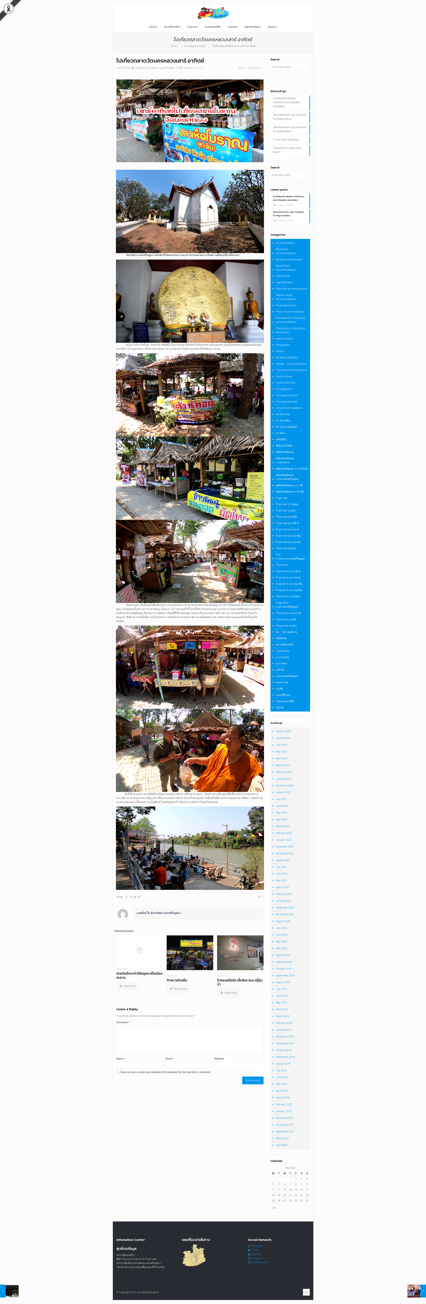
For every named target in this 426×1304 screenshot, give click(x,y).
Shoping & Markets (286, 359)
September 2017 (285, 1133)
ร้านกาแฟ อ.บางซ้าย (287, 525)
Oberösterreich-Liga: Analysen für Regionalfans (290, 116)
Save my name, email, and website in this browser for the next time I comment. (165, 1072)
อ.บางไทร (281, 665)
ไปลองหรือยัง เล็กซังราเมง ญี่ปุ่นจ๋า (239, 982)
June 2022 (282, 807)
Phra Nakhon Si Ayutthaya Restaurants (290, 332)
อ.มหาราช (282, 684)
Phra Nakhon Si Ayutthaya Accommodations (290, 321)
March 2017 (282, 1140)
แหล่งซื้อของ (283, 696)
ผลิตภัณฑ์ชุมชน (285, 454)
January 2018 (283, 1113)
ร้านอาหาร (282, 566)
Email (169, 1058)
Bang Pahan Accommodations (286, 269)
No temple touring (286, 307)
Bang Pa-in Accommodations (286, 253)
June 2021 (282, 875)
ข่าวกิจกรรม (283, 416)
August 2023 (283, 740)
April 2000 (281, 1147)
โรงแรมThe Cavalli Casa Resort (287, 150)
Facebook (255, 1246)
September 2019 (285, 977)
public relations (284, 340)
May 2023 (281, 753)
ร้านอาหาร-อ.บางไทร (288, 598)
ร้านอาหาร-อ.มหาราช (288, 615)
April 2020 (281, 950)
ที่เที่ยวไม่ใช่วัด (284, 447)
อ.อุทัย (279, 690)
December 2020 (285, 909)
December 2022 (285, 787)
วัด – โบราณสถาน (286, 633)
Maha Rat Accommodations (291, 290)
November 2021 (285, 855)
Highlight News (284, 284)
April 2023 (281, 760)
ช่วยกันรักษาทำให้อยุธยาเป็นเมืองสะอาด (139, 975)
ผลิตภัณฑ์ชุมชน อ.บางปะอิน (292, 470)
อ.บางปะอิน (282, 659)
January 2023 (283, 780)
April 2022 (281, 821)
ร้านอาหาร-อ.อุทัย (286, 621)
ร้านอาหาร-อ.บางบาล (288, 579)
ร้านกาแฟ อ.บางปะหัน (288, 537)
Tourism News (284, 378)
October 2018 (283, 1052)
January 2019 (283, 1031)
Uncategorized (284, 391)
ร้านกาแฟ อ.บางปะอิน (288, 543)
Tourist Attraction (285, 384)
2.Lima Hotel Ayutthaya (286, 139)
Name (120, 1058)
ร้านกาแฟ (281, 499)
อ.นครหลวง (282, 652)
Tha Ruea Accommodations (291, 372)
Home (174, 45)
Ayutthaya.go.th (258, 1262)
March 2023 (282, 767)
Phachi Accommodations (290, 313)
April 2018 (281, 1092)
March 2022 (282, 828)
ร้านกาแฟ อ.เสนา (286, 512)
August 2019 (283, 984)
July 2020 (281, 930)
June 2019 (282, 997)
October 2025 (283, 733)
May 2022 (281, 814)
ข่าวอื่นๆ (280, 435)
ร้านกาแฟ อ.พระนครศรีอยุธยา (291, 558)
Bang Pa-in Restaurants (289, 261)
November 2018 (285, 1045)
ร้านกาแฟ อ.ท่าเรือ (286, 518)
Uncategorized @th (195, 45)
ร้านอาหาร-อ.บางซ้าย (288, 573)
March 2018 (282, 1099)
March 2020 (282, 957)
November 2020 (285, 916)
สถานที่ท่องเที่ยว (285, 646)
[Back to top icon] (306, 1292)
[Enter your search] (290, 67)
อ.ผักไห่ (280, 671)
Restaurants (283, 346)
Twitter (253, 1250)
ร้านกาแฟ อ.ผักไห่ (286, 550)
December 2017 (285, 1119)
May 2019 (281, 1004)
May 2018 (281, 1086)
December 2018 (285, 1038)
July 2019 (281, 991)
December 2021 (285, 848)
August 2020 (283, 923)
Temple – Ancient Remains (291, 365)
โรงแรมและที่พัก (285, 703)
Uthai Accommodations (289, 409)
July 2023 (281, 746)
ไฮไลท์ (279, 709)
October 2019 (283, 970)
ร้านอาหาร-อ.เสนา (286, 627)
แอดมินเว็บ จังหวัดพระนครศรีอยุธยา (155, 67)
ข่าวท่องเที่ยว (283, 422)
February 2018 (284, 1106)
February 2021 (284, 896)
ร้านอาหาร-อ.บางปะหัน (289, 585)
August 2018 (283, 1065)
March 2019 (282, 1018)
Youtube (254, 1254)
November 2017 (285, 1126)
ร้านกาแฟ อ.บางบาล (287, 531)
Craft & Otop (283, 278)
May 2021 (281, 882)
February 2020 (284, 963)
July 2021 (281, 868)
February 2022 (284, 835)
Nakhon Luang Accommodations (286, 299)
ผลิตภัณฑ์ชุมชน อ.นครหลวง (285, 462)
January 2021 (283, 902)
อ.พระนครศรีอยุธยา (287, 678)
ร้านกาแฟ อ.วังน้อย (287, 506)
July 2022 (281, 801)
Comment (122, 1022)
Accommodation (285, 244)
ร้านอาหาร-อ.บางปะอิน (289, 592)
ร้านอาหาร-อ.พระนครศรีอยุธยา (287, 606)
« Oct (273, 1209)
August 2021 (283, 862)
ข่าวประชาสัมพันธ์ (286, 428)
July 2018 (281, 1072)
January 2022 (283, 841)
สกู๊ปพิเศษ (281, 640)
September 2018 (285, 1058)
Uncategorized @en (287, 397)
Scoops (280, 353)
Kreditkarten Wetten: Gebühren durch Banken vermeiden (286, 102)
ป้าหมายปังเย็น (177, 980)
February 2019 (284, 1024)
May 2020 (281, 943)
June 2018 (282, 1079)
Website (219, 1058)
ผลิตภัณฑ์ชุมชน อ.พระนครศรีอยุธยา (287, 478)
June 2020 (282, 936)
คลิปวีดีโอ (281, 441)
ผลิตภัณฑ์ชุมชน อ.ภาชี (289, 487)
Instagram (255, 1258)
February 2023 (284, 773)
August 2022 (283, 794)
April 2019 (281, 1011)
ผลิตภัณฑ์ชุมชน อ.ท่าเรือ (290, 493)
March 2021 (282, 889)
